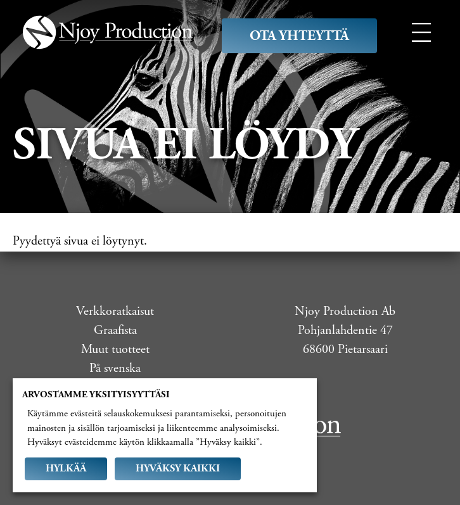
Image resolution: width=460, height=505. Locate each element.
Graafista (115, 330)
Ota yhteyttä (299, 35)
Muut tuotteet (115, 349)
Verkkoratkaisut (115, 311)
